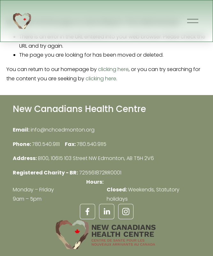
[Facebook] (87, 211)
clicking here (113, 69)
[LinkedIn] (106, 211)
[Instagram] (125, 211)
